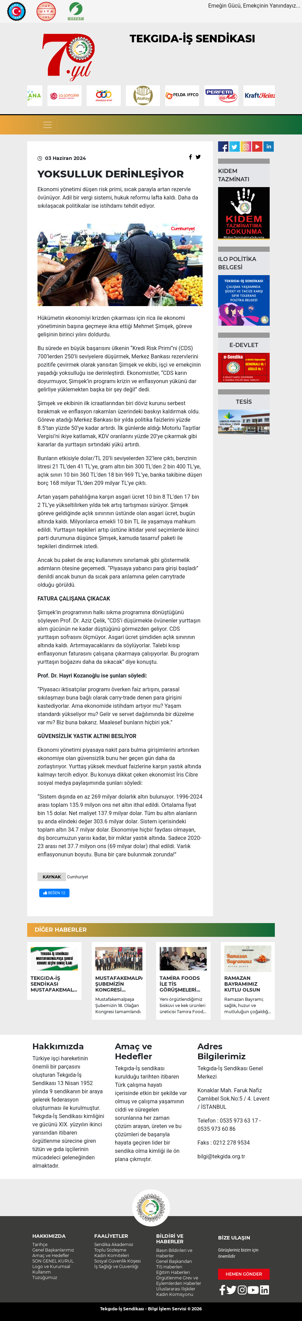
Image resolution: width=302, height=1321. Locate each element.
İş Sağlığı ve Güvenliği (116, 1266)
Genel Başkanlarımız (53, 1250)
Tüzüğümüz (44, 1277)
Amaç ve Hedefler (50, 1255)
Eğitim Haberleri (173, 1272)
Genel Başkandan (174, 1261)
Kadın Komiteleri (111, 1255)
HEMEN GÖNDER (244, 1274)
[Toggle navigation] (47, 125)
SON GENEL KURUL (53, 1261)
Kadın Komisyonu (174, 1294)
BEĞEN (54, 893)
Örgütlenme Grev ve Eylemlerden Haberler (178, 1280)
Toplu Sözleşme (110, 1250)
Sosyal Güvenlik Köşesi (117, 1261)
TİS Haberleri (169, 1266)
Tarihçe (39, 1244)
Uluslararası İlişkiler (175, 1288)
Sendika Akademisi (113, 1244)
